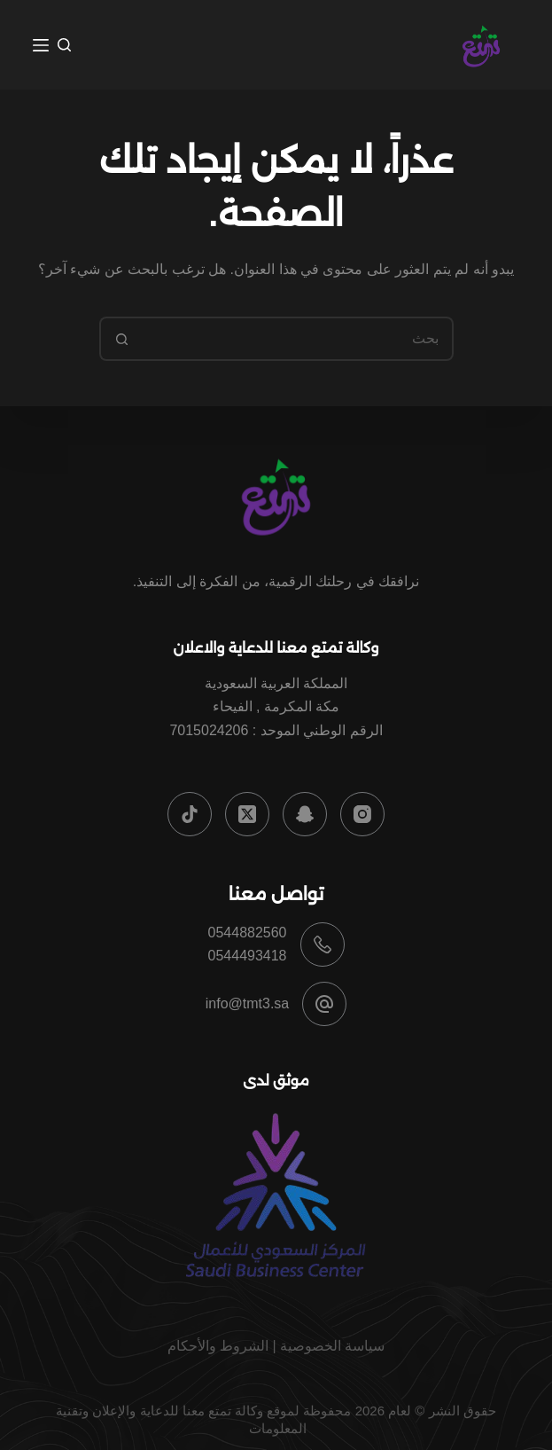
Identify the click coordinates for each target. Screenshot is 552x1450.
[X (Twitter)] (247, 814)
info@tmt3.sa (248, 1003)
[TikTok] (189, 814)
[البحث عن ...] (299, 339)
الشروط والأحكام (217, 1345)
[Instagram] (362, 814)
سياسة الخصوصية (332, 1345)
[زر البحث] (121, 339)
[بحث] (64, 44)
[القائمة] (41, 45)
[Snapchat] (305, 814)
